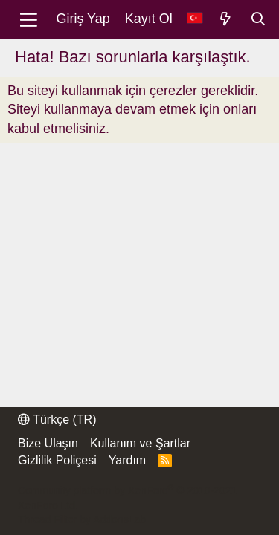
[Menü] (28, 19)
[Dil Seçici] (195, 19)
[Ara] (258, 19)
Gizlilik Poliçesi (57, 460)
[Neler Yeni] (226, 19)
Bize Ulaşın (48, 443)
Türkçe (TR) (57, 419)
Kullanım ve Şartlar (140, 443)
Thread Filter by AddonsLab (82, 519)
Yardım (127, 460)
